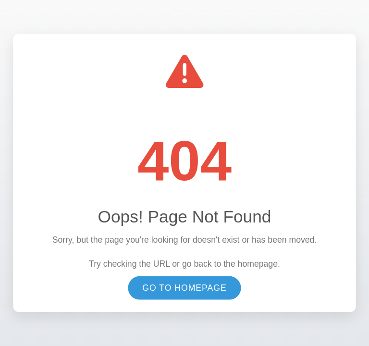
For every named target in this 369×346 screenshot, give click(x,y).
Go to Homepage (184, 288)
